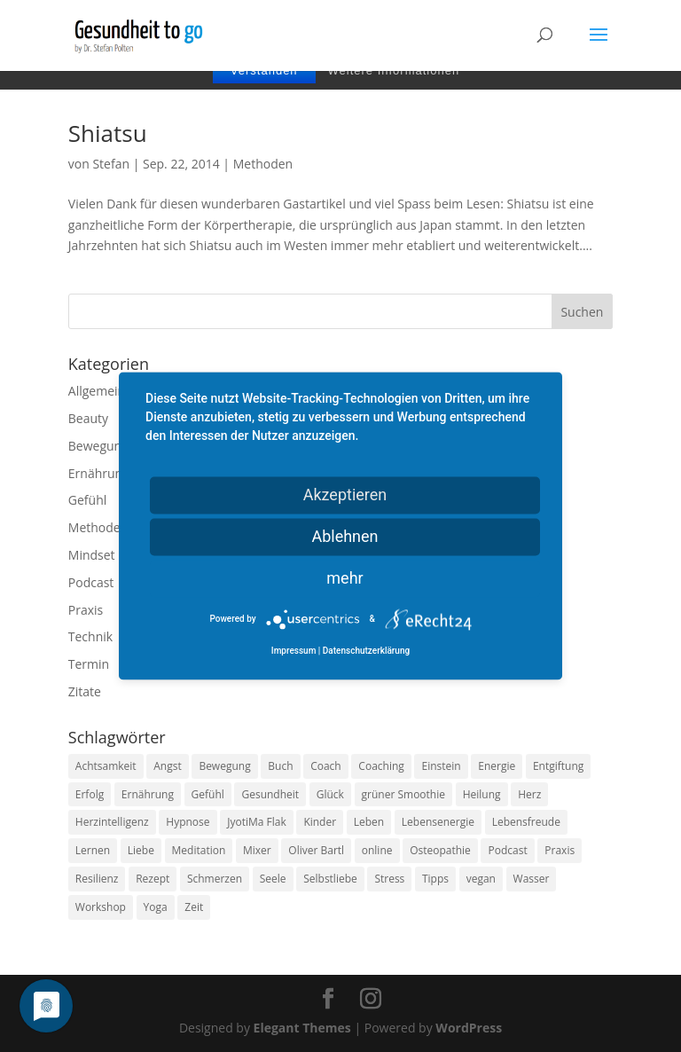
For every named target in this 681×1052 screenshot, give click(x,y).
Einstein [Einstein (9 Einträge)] (440, 765)
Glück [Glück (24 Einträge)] (330, 794)
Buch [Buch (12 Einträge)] (280, 765)
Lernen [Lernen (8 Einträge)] (92, 850)
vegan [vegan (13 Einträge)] (481, 878)
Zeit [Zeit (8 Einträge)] (193, 907)
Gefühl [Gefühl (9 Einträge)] (208, 794)
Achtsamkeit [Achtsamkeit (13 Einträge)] (106, 765)
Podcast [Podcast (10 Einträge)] (507, 850)
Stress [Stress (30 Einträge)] (389, 878)
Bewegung (98, 445)
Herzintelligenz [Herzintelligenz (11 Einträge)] (112, 821)
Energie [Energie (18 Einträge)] (496, 765)
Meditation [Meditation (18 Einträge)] (199, 850)
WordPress (468, 1027)
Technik (90, 636)
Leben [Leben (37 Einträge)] (369, 821)
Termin (88, 664)
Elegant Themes (302, 1027)
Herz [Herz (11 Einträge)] (529, 794)
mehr (344, 578)
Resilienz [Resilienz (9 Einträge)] (97, 878)
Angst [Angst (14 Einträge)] (167, 765)
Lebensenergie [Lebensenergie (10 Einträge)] (438, 821)
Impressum (294, 651)
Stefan (110, 163)
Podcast (91, 582)
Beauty (88, 418)
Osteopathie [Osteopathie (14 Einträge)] (440, 850)
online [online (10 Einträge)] (377, 850)
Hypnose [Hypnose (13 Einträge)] (187, 821)
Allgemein (96, 390)
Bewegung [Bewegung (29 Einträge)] (224, 765)
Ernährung (98, 473)
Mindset (91, 554)
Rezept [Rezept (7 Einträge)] (152, 878)
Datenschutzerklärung (366, 651)
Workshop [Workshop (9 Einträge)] (100, 907)
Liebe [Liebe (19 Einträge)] (141, 850)
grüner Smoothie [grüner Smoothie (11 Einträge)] (403, 794)
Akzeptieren (345, 494)
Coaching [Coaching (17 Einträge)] (380, 765)
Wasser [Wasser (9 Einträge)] (531, 878)
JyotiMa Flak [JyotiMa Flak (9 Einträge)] (256, 821)
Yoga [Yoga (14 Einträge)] (156, 907)
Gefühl (87, 499)
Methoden (263, 163)
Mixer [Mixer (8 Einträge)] (257, 850)
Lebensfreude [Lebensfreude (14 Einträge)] (526, 821)
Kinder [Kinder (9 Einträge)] (319, 821)
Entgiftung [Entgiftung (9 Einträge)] (558, 765)
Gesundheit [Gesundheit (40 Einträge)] (270, 794)
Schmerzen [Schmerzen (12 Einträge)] (214, 878)
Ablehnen (344, 536)
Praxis (85, 609)
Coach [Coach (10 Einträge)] (325, 765)
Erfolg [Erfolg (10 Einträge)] (89, 794)
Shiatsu (107, 133)
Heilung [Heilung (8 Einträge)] (482, 794)
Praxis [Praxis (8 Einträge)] (559, 850)
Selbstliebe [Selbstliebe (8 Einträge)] (330, 878)
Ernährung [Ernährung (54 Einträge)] (147, 794)
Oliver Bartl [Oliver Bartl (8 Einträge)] (316, 850)
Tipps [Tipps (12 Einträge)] (435, 878)
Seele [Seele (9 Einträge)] (273, 878)
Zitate (84, 691)
